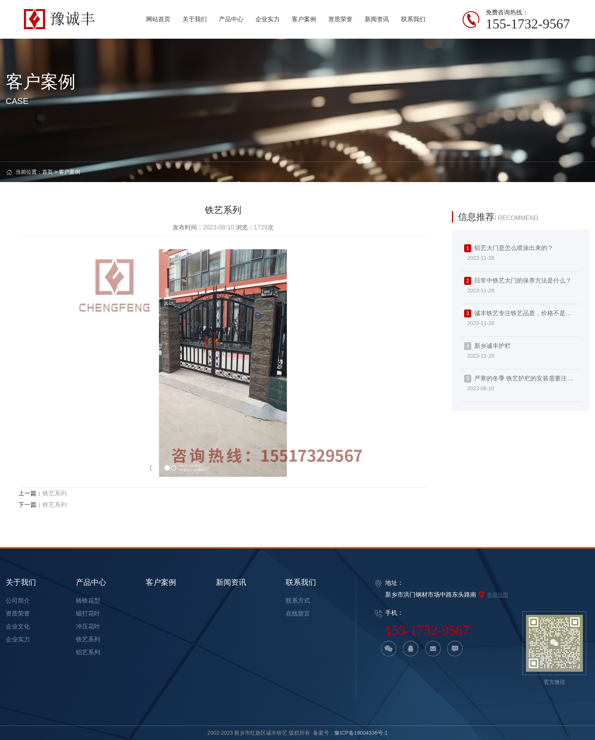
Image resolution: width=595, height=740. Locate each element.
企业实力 (18, 639)
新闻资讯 (231, 582)
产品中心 (91, 582)
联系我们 (301, 582)
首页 (47, 172)
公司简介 (18, 600)
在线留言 (298, 613)
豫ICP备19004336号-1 (360, 733)
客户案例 (69, 172)
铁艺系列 (54, 493)
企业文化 (18, 626)
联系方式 (298, 600)
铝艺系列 (88, 652)
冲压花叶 (88, 626)
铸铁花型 (88, 600)
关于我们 (21, 582)
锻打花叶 (88, 613)
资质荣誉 (18, 613)
